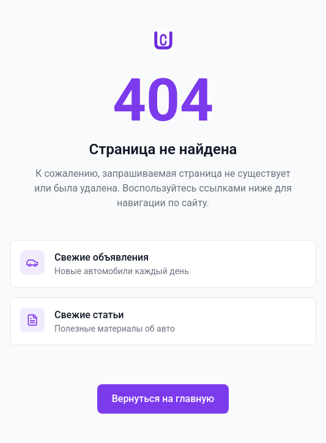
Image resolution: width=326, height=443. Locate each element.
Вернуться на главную (163, 398)
